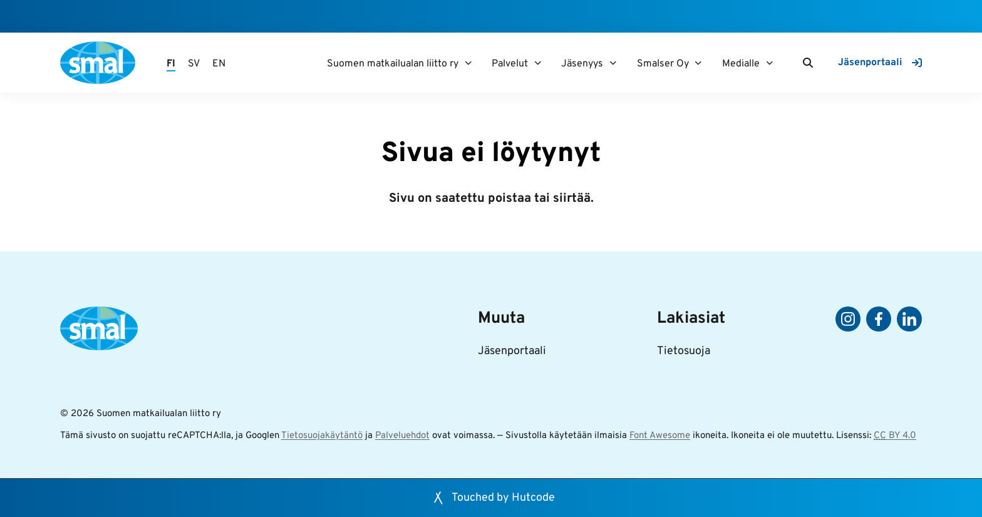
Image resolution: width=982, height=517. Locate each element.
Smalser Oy (663, 64)
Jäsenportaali (512, 351)
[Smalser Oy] (698, 63)
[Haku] (808, 63)
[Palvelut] (537, 63)
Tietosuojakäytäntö (322, 436)
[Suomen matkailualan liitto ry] (468, 63)
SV (194, 64)
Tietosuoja (683, 351)
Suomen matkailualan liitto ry (392, 64)
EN (218, 64)
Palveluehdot (402, 436)
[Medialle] (769, 63)
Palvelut (510, 64)
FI (171, 64)
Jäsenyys (582, 64)
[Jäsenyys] (613, 63)
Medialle (741, 64)
